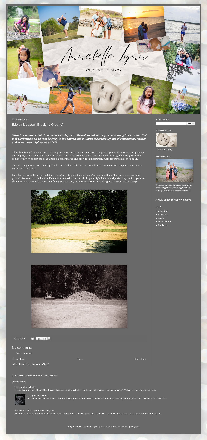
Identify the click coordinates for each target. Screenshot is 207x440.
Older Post (140, 359)
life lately (162, 225)
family (161, 218)
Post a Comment (24, 353)
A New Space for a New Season (173, 199)
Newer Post (19, 359)
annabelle (163, 214)
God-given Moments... (38, 395)
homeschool (164, 221)
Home (80, 359)
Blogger (135, 426)
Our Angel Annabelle (25, 387)
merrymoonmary (109, 426)
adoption (162, 211)
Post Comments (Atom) (37, 364)
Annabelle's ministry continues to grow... (35, 410)
